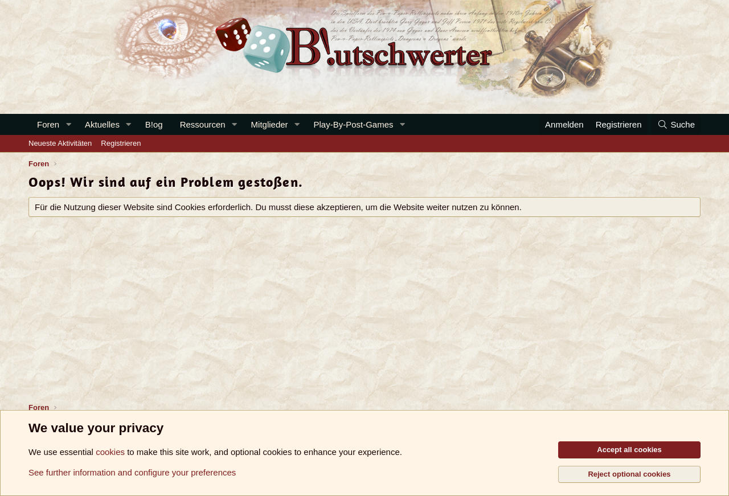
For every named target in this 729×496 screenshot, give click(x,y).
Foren (48, 124)
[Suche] (676, 124)
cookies (110, 452)
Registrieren (121, 143)
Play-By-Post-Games (354, 124)
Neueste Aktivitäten (60, 143)
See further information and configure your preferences (132, 472)
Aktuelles (102, 124)
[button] (68, 124)
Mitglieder (269, 124)
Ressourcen (203, 124)
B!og (154, 124)
